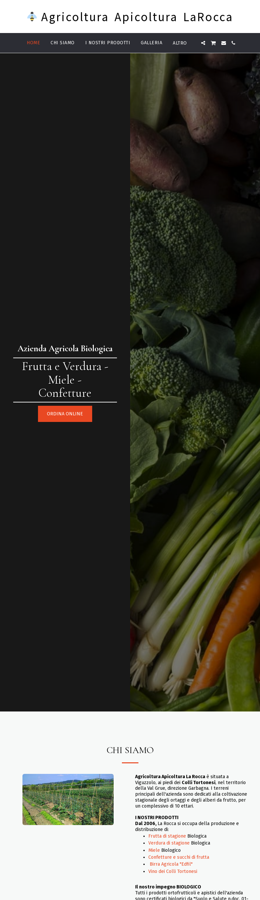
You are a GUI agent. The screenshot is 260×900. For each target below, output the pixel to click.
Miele (154, 850)
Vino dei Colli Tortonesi (172, 871)
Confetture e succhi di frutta (178, 857)
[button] (203, 43)
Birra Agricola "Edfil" (171, 864)
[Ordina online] (65, 414)
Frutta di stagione (167, 836)
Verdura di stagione (169, 843)
